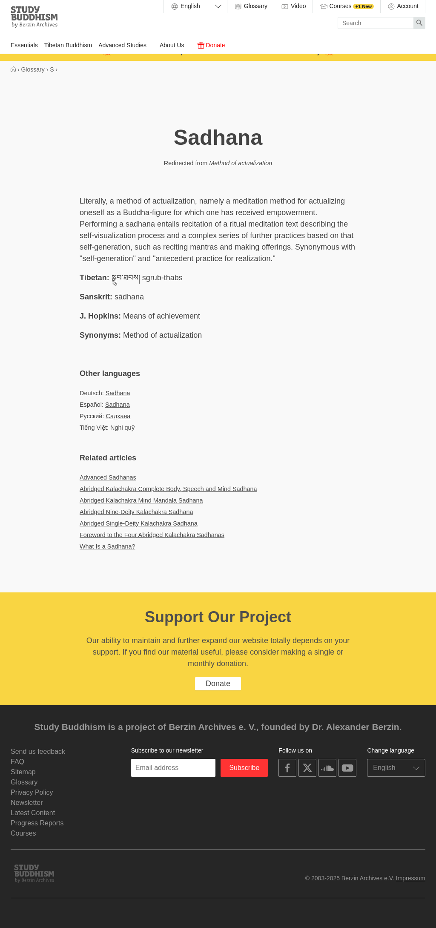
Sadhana (118, 393)
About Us (172, 45)
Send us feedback (38, 751)
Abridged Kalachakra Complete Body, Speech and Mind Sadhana (168, 489)
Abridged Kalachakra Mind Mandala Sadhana (141, 500)
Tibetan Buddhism (68, 45)
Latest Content (33, 812)
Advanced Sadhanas (108, 477)
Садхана (118, 416)
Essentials (24, 45)
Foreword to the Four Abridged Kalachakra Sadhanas (152, 535)
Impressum (410, 878)
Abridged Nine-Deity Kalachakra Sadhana (136, 512)
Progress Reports (37, 823)
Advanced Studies (122, 45)
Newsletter (27, 802)
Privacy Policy (32, 792)
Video (293, 6)
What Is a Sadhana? (107, 546)
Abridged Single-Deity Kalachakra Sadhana (139, 523)
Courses (346, 6)
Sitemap (23, 772)
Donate (211, 45)
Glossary (250, 6)
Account (403, 6)
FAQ (17, 761)
